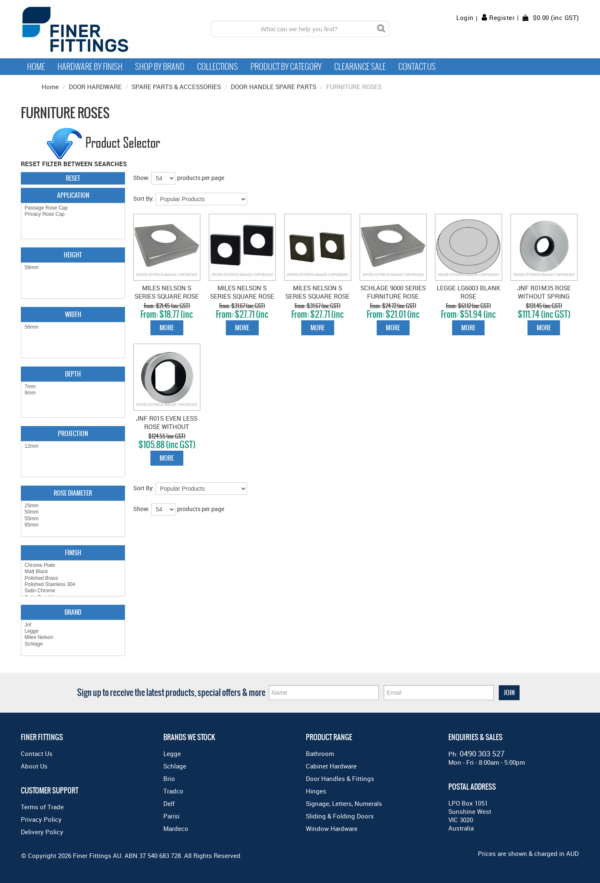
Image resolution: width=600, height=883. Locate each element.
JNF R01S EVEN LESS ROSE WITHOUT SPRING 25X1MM (167, 426)
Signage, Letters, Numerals (344, 803)
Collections (217, 66)
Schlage (73, 644)
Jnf (73, 625)
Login (465, 18)
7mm (73, 387)
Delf (169, 803)
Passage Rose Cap (73, 208)
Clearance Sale (360, 66)
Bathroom (320, 753)
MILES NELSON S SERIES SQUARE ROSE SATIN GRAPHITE (317, 296)
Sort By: (143, 198)
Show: (141, 178)
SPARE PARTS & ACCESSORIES (176, 86)
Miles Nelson (73, 637)
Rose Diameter (73, 493)
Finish (73, 552)
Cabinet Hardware (331, 766)
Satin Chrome (73, 591)
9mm (73, 393)
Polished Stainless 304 (73, 584)
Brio (169, 778)
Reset (73, 178)
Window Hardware (332, 828)
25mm (73, 506)
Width (73, 314)
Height (73, 254)
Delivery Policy (42, 832)
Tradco (173, 791)
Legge (73, 631)
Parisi (171, 816)
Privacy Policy (41, 819)
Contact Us (417, 66)
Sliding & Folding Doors (340, 816)
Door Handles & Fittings (340, 778)
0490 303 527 (482, 753)
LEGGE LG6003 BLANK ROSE (468, 292)
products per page (200, 178)
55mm (73, 519)
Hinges (316, 791)
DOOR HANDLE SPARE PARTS (273, 86)
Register (502, 17)
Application (73, 195)
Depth (73, 374)
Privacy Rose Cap (73, 214)
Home (36, 66)
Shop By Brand (160, 66)
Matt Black (73, 572)
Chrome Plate (73, 565)
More (167, 327)
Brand (73, 612)
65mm (73, 525)
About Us (34, 766)
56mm (73, 267)
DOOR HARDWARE (95, 86)
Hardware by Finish (90, 66)
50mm (73, 512)
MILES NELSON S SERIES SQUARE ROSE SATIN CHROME (167, 296)
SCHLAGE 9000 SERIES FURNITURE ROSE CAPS (393, 296)
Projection (73, 433)
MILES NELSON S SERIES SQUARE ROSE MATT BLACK (242, 296)
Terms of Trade (42, 807)
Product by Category (286, 66)
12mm (73, 446)
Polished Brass (73, 578)
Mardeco (175, 828)
